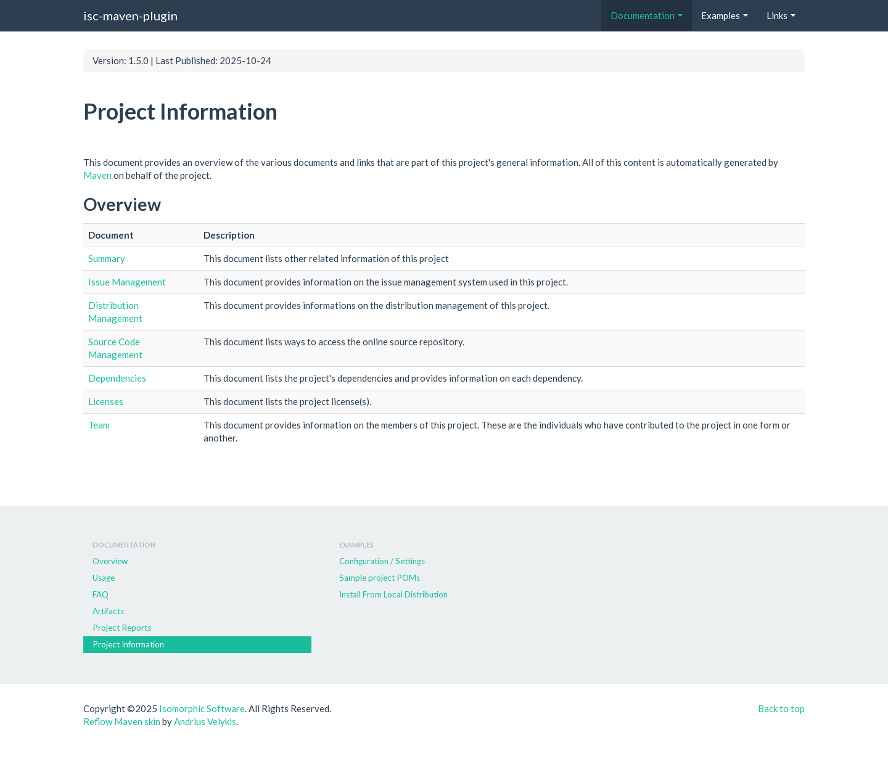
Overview (110, 561)
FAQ (100, 594)
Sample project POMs (379, 578)
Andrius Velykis (205, 721)
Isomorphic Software (202, 708)
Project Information (128, 644)
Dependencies (117, 378)
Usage (103, 578)
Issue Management (127, 281)
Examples (724, 15)
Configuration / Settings (382, 561)
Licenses (105, 401)
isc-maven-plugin (130, 15)
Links (781, 15)
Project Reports (121, 628)
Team (99, 424)
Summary (106, 258)
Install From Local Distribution (393, 594)
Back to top (781, 708)
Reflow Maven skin (121, 721)
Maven (97, 175)
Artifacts (108, 611)
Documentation (646, 15)
